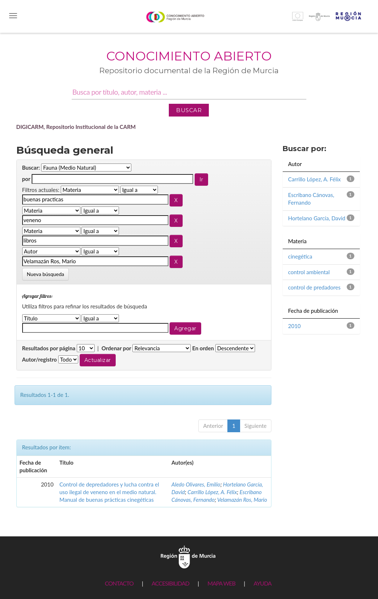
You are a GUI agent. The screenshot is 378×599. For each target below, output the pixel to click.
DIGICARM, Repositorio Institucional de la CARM (76, 126)
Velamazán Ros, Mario (242, 499)
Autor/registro (39, 359)
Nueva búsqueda (45, 274)
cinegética (300, 256)
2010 (294, 326)
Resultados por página (49, 348)
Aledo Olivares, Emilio (195, 484)
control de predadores (314, 287)
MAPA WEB (221, 583)
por (26, 179)
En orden (203, 348)
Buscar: (31, 167)
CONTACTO (119, 583)
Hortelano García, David (316, 218)
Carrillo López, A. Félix (212, 492)
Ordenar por (116, 348)
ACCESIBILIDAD (170, 583)
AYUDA (262, 583)
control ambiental (309, 272)
